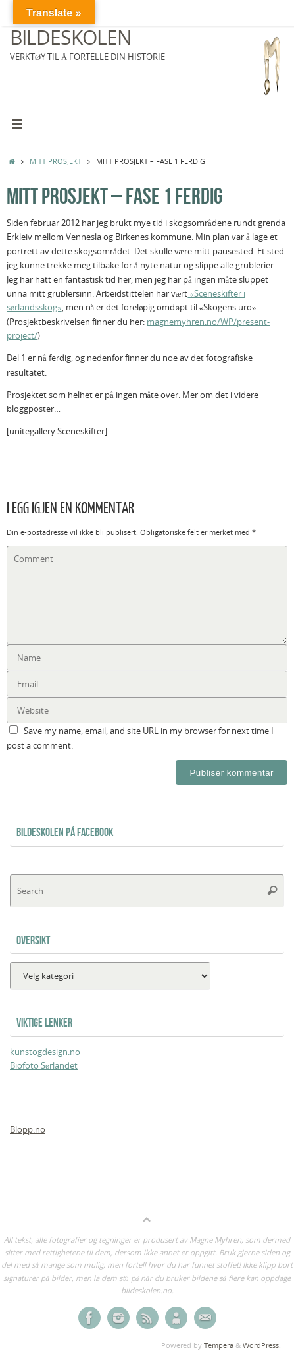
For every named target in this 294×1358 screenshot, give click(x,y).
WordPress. (262, 1345)
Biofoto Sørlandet (44, 1065)
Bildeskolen (71, 37)
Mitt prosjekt (56, 161)
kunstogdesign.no (45, 1052)
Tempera (218, 1345)
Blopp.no (27, 1129)
